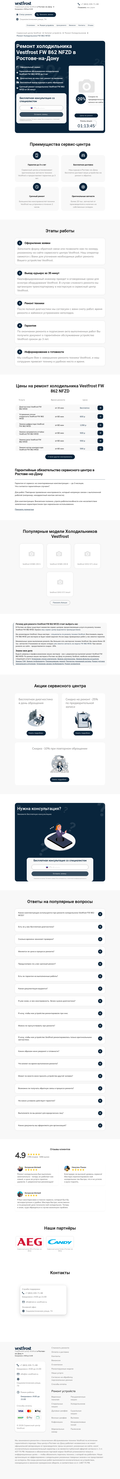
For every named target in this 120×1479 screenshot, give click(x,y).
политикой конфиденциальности (77, 878)
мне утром (86, 7)
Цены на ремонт (86, 115)
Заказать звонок (45, 14)
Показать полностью (24, 509)
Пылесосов (76, 1429)
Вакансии (72, 25)
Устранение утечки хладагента (44, 659)
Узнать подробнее (35, 733)
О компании (31, 25)
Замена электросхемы (66, 659)
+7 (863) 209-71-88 (90, 4)
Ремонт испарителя (72, 664)
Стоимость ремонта (60, 1348)
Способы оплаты (59, 1384)
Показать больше (60, 603)
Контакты (81, 25)
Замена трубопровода (36, 661)
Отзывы (90, 25)
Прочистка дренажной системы (78, 661)
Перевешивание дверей (55, 661)
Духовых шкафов (59, 1411)
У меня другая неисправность (60, 457)
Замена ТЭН (21, 661)
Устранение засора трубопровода (50, 664)
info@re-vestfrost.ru (27, 1374)
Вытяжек (75, 1418)
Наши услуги (57, 1373)
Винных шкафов (59, 1418)
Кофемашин (57, 1422)
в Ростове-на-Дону (45, 7)
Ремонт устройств (47, 25)
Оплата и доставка (60, 1352)
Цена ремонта (61, 25)
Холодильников (78, 1404)
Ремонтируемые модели (62, 1369)
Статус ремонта (24, 14)
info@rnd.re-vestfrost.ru (34, 1301)
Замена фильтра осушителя (87, 659)
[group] (29, 1244)
